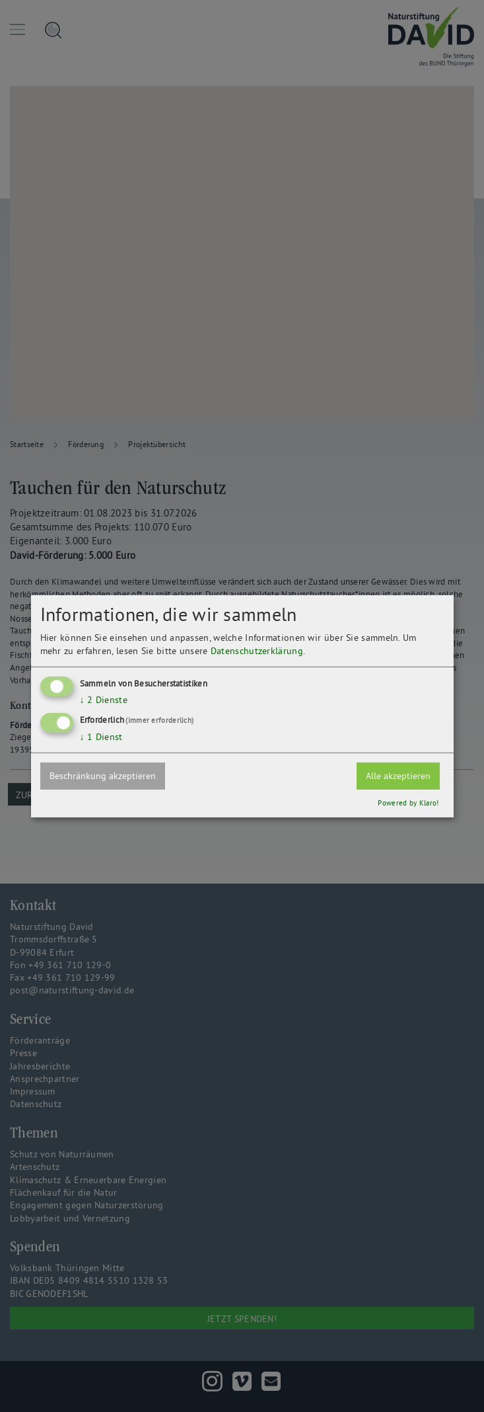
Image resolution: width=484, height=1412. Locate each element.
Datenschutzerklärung (257, 651)
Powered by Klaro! (408, 803)
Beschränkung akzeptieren (103, 776)
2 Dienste (103, 700)
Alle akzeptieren (398, 776)
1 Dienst (101, 737)
